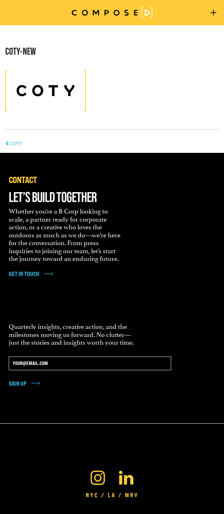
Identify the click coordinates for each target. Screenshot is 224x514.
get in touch (24, 273)
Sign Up (17, 383)
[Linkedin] (126, 476)
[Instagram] (98, 476)
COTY (13, 143)
